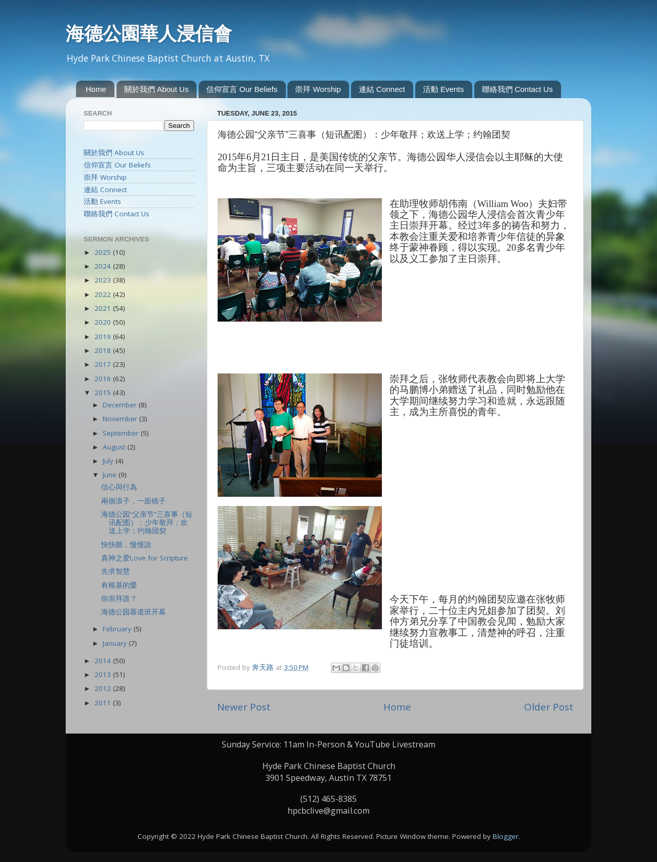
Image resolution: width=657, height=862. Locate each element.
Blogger (505, 836)
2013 (103, 674)
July (109, 460)
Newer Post (243, 707)
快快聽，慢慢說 (126, 544)
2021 (103, 308)
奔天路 (264, 667)
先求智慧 (115, 571)
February (118, 628)
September (122, 433)
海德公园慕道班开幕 (133, 611)
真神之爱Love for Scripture (144, 558)
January (116, 643)
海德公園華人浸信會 (149, 33)
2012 (103, 688)
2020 (103, 322)
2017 (103, 364)
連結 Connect (382, 89)
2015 (103, 392)
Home (96, 89)
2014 (103, 660)
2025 (103, 252)
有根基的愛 (119, 585)
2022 (103, 294)
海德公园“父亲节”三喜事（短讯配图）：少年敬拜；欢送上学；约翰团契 (146, 522)
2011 (103, 702)
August (115, 447)
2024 (103, 266)
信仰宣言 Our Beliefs (241, 89)
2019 (103, 336)
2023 (103, 280)
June (111, 474)
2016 (103, 378)
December (121, 404)
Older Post (548, 707)
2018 (103, 350)
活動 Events (443, 89)
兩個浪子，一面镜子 (133, 500)
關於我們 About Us (156, 89)
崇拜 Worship (318, 89)
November (121, 418)
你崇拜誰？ (119, 598)
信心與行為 (119, 487)
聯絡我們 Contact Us (517, 89)
